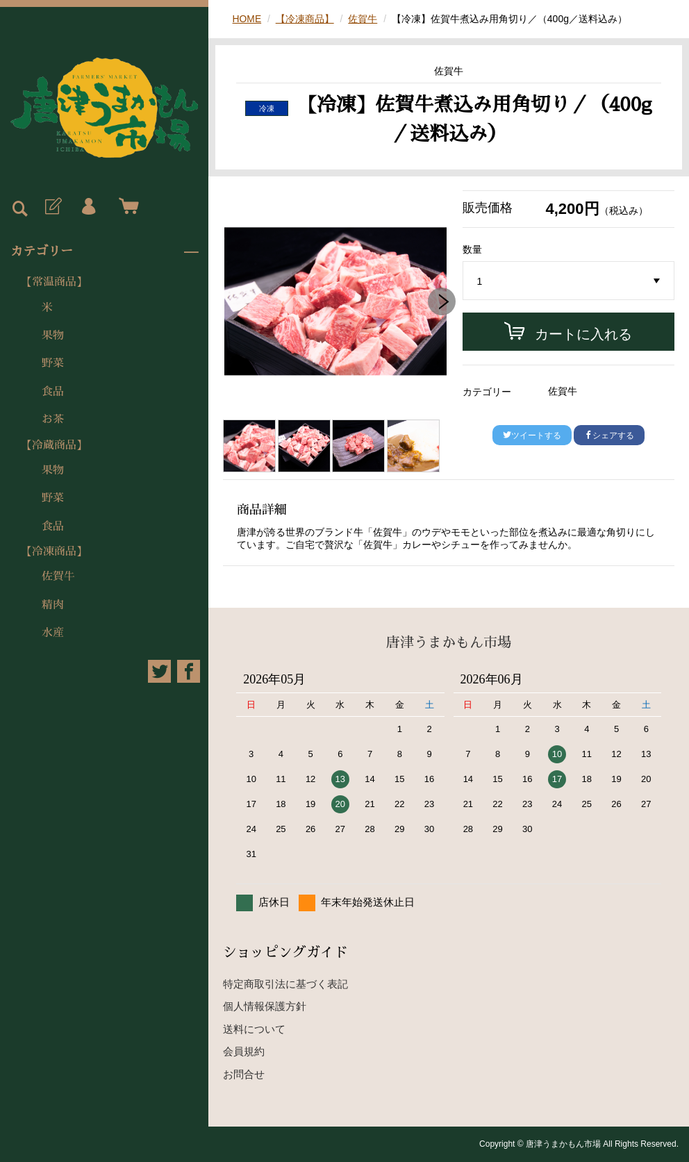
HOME (247, 18)
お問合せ (244, 1074)
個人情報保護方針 (264, 1006)
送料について (254, 1029)
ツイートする (532, 435)
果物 (53, 335)
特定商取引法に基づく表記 (285, 984)
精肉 (53, 605)
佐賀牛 (58, 576)
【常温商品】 (54, 282)
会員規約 (244, 1051)
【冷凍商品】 (54, 551)
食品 (53, 391)
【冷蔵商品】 (54, 445)
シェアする (609, 435)
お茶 (53, 419)
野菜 (53, 363)
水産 (53, 632)
